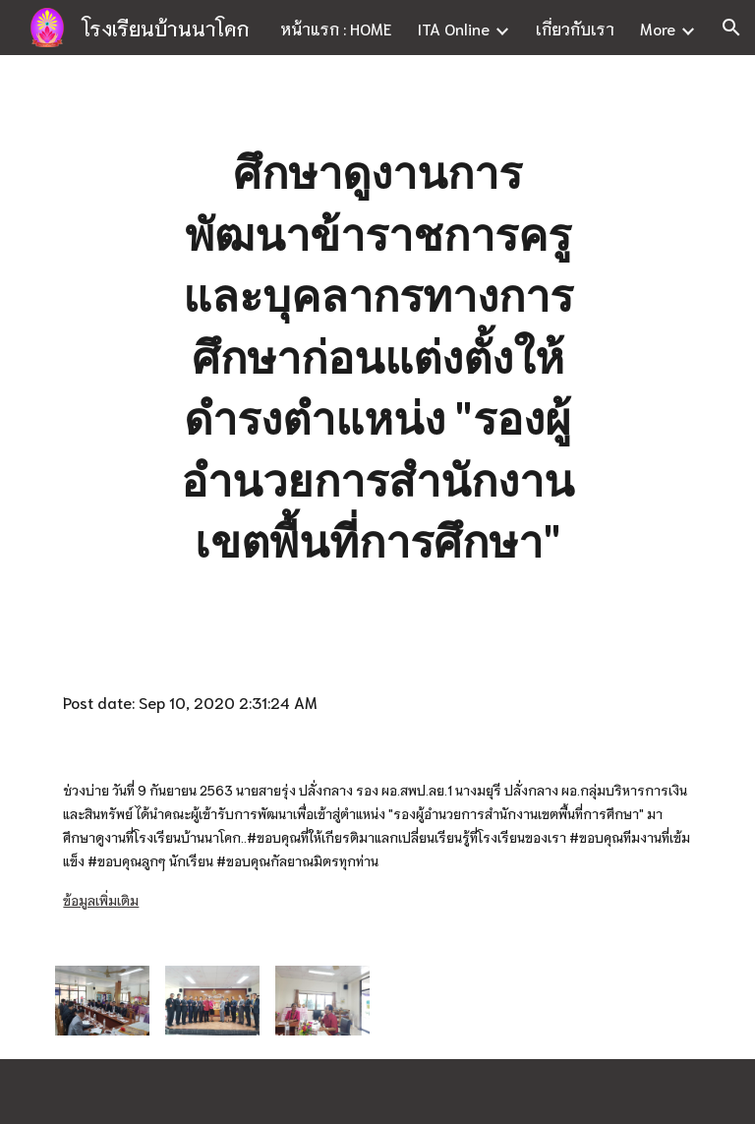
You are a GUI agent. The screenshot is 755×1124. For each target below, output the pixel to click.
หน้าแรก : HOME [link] (335, 28)
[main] (377, 357)
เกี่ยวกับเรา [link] (575, 28)
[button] (731, 27)
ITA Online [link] (453, 28)
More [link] (657, 28)
